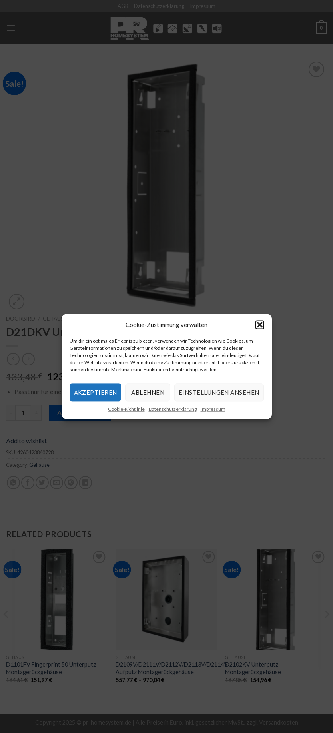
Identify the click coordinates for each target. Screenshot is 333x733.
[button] (260, 325)
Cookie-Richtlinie (126, 409)
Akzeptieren (95, 392)
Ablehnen (147, 392)
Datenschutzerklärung (173, 409)
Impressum (213, 409)
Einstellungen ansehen (219, 392)
